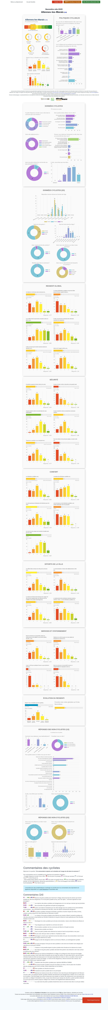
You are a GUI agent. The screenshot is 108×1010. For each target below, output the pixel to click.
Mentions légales (66, 997)
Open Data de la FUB (87, 994)
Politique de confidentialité (53, 997)
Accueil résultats (29, 2)
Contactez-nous (41, 997)
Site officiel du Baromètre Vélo (91, 2)
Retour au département (16, 2)
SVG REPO (49, 999)
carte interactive (44, 889)
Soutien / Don (57, 2)
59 (65, 12)
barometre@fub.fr (94, 92)
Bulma (41, 1001)
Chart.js (68, 1001)
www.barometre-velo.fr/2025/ (58, 92)
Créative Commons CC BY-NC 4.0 (69, 996)
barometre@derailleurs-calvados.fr (69, 93)
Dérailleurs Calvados (72, 2)
